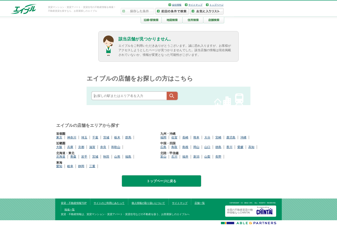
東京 (59, 137)
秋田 (106, 156)
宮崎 (218, 137)
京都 (81, 147)
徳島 (218, 147)
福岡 (163, 137)
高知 (251, 147)
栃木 (117, 137)
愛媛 (240, 147)
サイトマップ (195, 5)
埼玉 (84, 137)
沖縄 (243, 137)
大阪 (59, 147)
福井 (185, 156)
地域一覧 (69, 209)
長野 (218, 156)
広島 (163, 147)
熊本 (196, 137)
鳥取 (174, 147)
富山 (163, 156)
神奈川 (71, 137)
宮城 (95, 156)
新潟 (196, 156)
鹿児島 (230, 137)
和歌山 (115, 147)
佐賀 (174, 137)
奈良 (103, 147)
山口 (207, 147)
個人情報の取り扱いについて (148, 203)
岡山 (196, 147)
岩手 (84, 156)
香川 (229, 147)
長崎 (185, 137)
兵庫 (70, 147)
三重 (92, 166)
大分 (207, 137)
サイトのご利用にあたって (109, 203)
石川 (174, 156)
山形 (117, 156)
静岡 (81, 166)
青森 (73, 156)
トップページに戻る (161, 181)
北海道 (60, 156)
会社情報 (176, 5)
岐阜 (70, 166)
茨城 (106, 137)
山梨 (207, 156)
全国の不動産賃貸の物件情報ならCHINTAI (240, 211)
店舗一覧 (199, 203)
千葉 (95, 137)
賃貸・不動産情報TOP (74, 203)
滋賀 (92, 147)
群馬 (128, 137)
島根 (185, 147)
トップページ (216, 5)
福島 (128, 156)
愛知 (59, 166)
